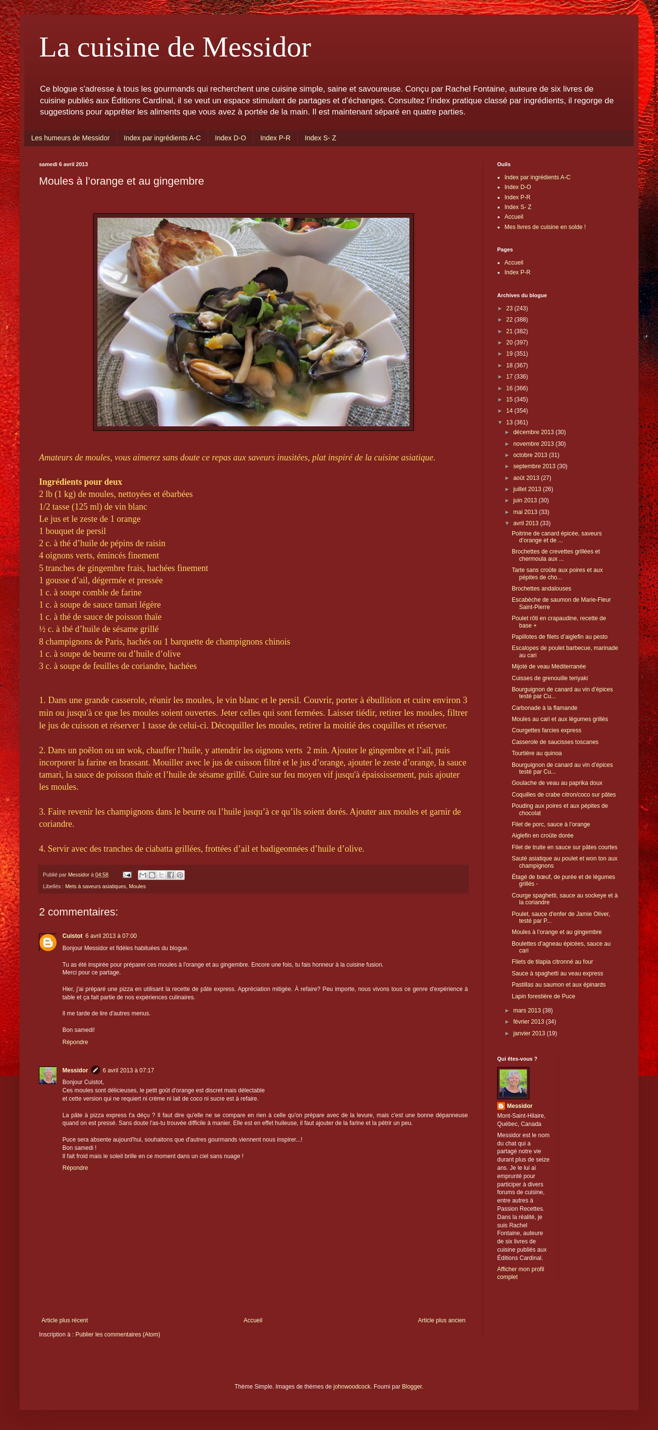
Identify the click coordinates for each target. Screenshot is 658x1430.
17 (510, 376)
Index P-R (275, 138)
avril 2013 (526, 523)
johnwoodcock (351, 1386)
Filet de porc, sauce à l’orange (551, 824)
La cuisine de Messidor (175, 47)
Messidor (75, 1070)
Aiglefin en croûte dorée (543, 835)
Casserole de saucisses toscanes (555, 742)
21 (510, 331)
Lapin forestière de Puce (543, 996)
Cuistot (72, 936)
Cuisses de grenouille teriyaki (550, 678)
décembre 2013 (534, 432)
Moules (137, 886)
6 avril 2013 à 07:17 (128, 1070)
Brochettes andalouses (541, 588)
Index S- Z (320, 138)
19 (510, 353)
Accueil (253, 1320)
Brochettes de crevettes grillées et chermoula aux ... (556, 555)
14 (510, 410)
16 (510, 388)
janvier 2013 (530, 1033)
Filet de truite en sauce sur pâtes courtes (565, 847)
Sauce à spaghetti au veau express (557, 973)
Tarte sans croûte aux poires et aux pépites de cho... (557, 573)
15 (510, 399)
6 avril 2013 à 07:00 (110, 936)
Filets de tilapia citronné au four (552, 961)
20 (510, 342)
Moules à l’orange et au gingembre (557, 932)
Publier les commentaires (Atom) (118, 1334)
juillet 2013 (528, 489)
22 (510, 319)
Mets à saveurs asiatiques (95, 886)
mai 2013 (526, 512)
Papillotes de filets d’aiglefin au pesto (560, 636)
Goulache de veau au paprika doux (557, 783)
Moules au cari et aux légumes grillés (560, 719)
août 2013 (527, 478)
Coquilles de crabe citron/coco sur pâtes (564, 794)
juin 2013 (526, 500)
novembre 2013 (534, 443)
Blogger (412, 1386)
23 (510, 308)
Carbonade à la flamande (545, 708)
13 (510, 422)
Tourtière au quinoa (537, 753)
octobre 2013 (531, 455)
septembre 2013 (535, 466)
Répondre (75, 1042)
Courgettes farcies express (546, 730)
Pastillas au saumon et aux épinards (559, 984)
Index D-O (230, 138)
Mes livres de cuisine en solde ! (545, 227)
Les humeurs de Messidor (70, 138)
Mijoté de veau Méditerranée (549, 666)
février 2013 (529, 1021)
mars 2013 (527, 1010)
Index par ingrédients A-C (162, 138)
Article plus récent (64, 1320)
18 (510, 365)
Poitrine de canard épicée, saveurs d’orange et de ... (557, 537)
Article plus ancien (441, 1320)
